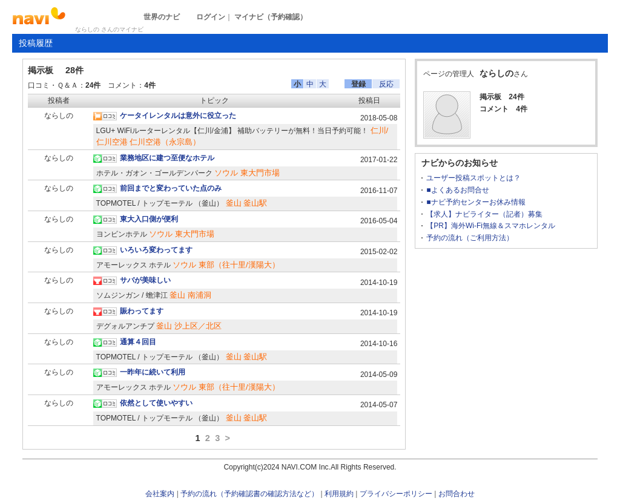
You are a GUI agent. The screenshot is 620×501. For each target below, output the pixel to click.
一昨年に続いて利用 (152, 372)
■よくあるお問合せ (457, 190)
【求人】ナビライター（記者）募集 (484, 214)
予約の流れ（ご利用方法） (469, 238)
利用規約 (339, 494)
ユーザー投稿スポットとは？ (473, 178)
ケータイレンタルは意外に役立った (178, 115)
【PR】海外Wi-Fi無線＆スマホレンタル (490, 225)
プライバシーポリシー (396, 494)
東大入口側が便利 (149, 219)
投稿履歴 (36, 43)
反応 (386, 84)
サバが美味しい (145, 280)
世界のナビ (161, 17)
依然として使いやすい (156, 403)
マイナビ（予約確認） (270, 17)
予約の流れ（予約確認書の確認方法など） (249, 494)
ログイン (210, 17)
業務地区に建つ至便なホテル (167, 158)
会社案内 (159, 494)
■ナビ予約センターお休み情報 (475, 202)
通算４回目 (138, 342)
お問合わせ (456, 494)
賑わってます (141, 311)
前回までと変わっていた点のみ (171, 188)
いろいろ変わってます (156, 250)
